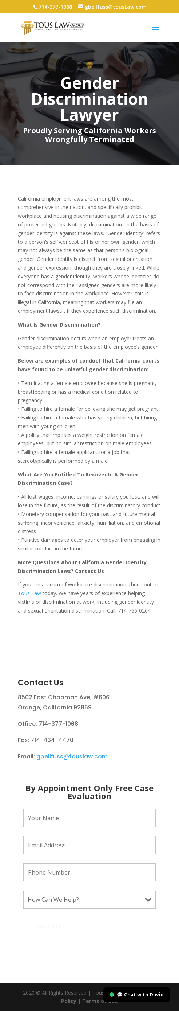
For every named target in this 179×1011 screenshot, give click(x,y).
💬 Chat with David (137, 994)
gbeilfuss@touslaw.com (72, 756)
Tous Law (29, 593)
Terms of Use (99, 1001)
